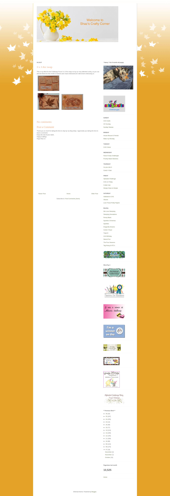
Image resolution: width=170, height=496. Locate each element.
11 (107, 438)
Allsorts (105, 199)
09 (107, 444)
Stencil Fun (106, 239)
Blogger (94, 492)
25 (107, 416)
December (108, 452)
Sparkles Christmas (109, 220)
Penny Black (107, 217)
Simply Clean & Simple (110, 188)
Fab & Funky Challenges (111, 155)
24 (107, 419)
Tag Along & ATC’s (109, 245)
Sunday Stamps (108, 127)
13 (107, 433)
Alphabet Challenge (109, 179)
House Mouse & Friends (111, 135)
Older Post (94, 193)
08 (107, 447)
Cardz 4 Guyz (107, 230)
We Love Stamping (109, 211)
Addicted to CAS (108, 196)
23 (107, 422)
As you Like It (107, 167)
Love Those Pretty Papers (111, 203)
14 (107, 430)
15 (107, 427)
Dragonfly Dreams (109, 227)
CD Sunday (107, 124)
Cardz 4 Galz (107, 170)
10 (107, 441)
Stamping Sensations (110, 214)
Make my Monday (109, 139)
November (108, 455)
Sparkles (106, 223)
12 (107, 436)
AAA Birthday (107, 236)
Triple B (105, 233)
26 (107, 413)
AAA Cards (106, 121)
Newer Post (42, 193)
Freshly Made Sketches (110, 159)
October (108, 457)
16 (107, 424)
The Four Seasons (109, 242)
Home (68, 193)
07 (107, 449)
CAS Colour (107, 147)
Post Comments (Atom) (72, 198)
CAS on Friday (108, 182)
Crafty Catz (106, 185)
